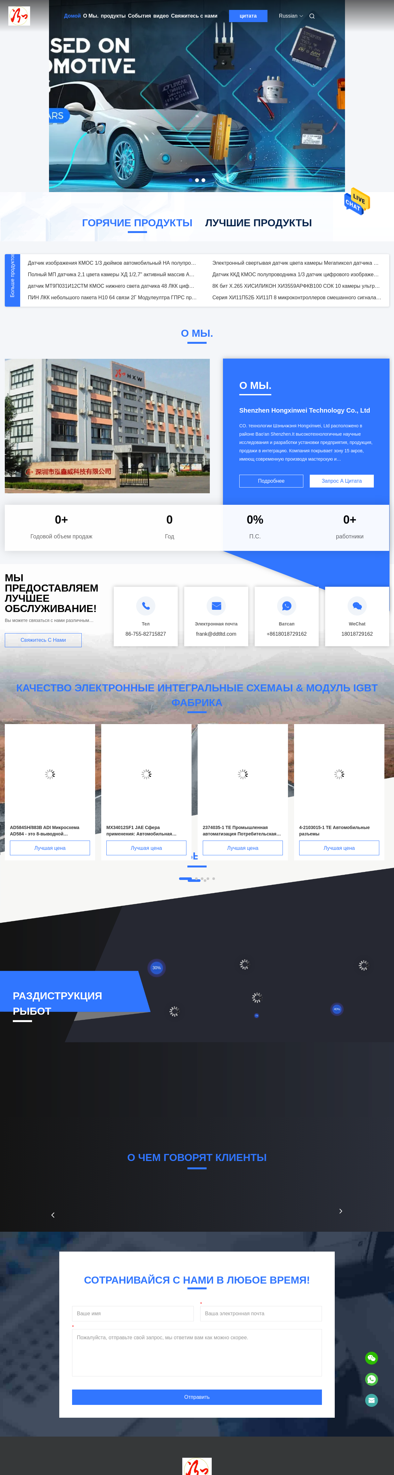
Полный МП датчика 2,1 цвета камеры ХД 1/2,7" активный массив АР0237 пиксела (112, 274)
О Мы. (90, 16)
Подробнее (271, 481)
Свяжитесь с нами (194, 16)
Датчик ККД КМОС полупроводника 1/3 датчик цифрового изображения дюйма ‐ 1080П (297, 274)
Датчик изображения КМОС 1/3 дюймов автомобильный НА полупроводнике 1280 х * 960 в (112, 263)
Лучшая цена (49, 848)
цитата (248, 16)
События (139, 16)
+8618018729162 (287, 634)
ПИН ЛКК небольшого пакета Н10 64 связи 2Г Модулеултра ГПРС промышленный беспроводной (112, 297)
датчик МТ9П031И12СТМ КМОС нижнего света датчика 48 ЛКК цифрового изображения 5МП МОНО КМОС (112, 286)
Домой (72, 16)
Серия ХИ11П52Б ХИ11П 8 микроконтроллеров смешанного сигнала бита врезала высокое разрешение (297, 297)
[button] (53, 1215)
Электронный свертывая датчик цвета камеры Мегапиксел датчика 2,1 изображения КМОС (297, 263)
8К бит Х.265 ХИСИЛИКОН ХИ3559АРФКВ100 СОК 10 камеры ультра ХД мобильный (297, 286)
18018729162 (357, 634)
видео (161, 16)
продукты (113, 16)
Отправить (196, 1397)
